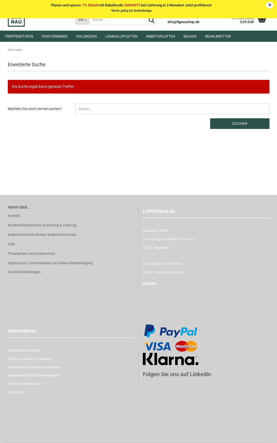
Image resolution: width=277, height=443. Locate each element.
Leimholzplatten (121, 36)
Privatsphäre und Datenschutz (31, 253)
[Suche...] (82, 19)
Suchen (239, 123)
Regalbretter (218, 36)
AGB (11, 244)
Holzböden (86, 36)
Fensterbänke (54, 36)
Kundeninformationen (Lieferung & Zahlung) (42, 225)
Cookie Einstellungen (24, 272)
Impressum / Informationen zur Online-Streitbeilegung (50, 263)
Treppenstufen (19, 36)
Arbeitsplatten (160, 36)
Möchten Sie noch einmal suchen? (35, 109)
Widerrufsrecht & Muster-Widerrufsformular (42, 234)
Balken (190, 36)
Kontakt (14, 216)
